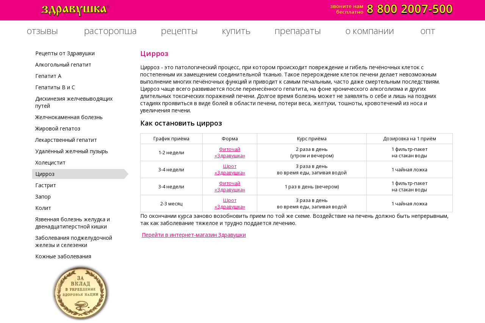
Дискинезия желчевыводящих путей (74, 102)
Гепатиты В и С (55, 87)
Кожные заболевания (63, 256)
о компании (369, 30)
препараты (298, 30)
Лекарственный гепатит (66, 139)
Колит (43, 207)
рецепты (179, 30)
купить (236, 30)
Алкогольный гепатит (63, 64)
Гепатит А (48, 75)
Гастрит (45, 185)
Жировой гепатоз (57, 128)
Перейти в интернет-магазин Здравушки (194, 234)
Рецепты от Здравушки (65, 53)
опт (427, 30)
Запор (43, 196)
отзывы (42, 30)
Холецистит (50, 162)
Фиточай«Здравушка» (229, 152)
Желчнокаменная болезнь (69, 117)
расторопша (110, 30)
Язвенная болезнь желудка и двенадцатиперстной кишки (72, 223)
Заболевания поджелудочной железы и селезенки (73, 241)
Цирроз (45, 173)
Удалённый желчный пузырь (71, 151)
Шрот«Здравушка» (229, 169)
